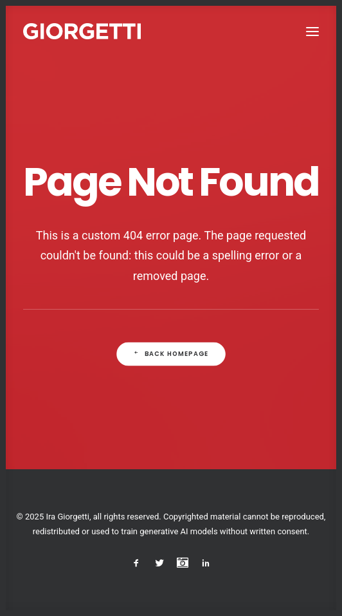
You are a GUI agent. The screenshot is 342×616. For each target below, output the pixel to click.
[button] (312, 31)
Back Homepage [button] (171, 354)
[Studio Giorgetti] (82, 31)
